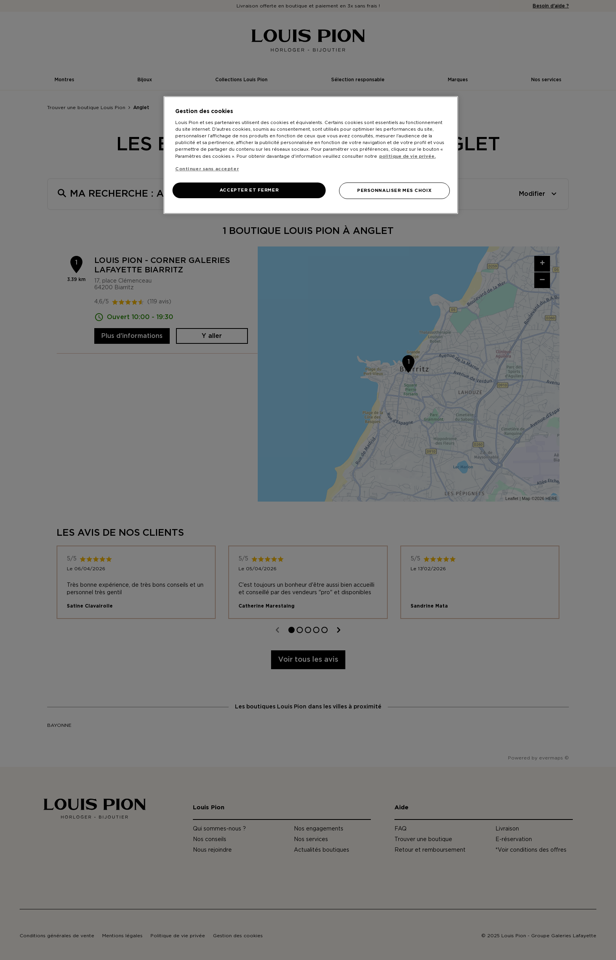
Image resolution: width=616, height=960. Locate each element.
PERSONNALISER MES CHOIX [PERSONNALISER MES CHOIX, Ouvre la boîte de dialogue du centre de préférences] (394, 190)
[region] (310, 155)
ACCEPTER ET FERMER (249, 190)
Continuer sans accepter (207, 169)
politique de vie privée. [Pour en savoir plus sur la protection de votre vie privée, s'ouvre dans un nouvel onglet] (407, 156)
